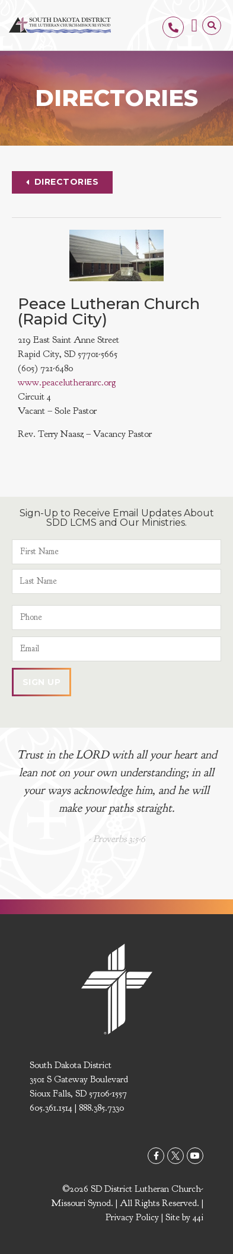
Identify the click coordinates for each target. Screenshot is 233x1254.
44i (198, 1217)
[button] (194, 25)
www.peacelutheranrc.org (67, 382)
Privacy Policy (132, 1217)
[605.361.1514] (173, 27)
